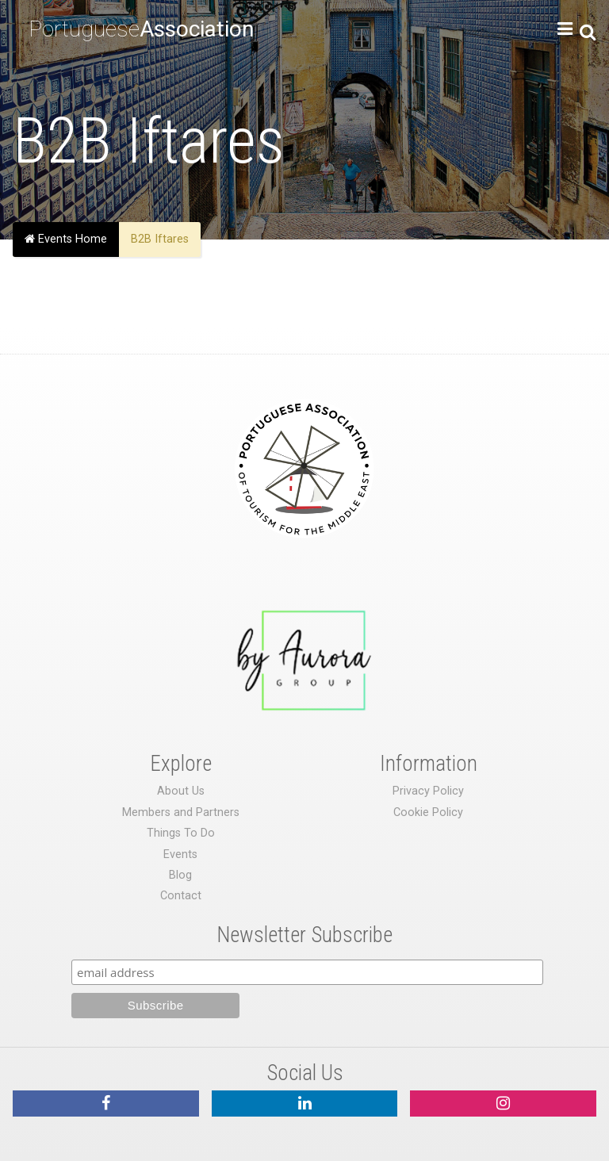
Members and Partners (180, 812)
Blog (180, 875)
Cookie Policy (428, 812)
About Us (181, 791)
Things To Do (181, 833)
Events (180, 854)
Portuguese (141, 29)
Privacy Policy (428, 791)
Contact (180, 895)
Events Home (66, 239)
